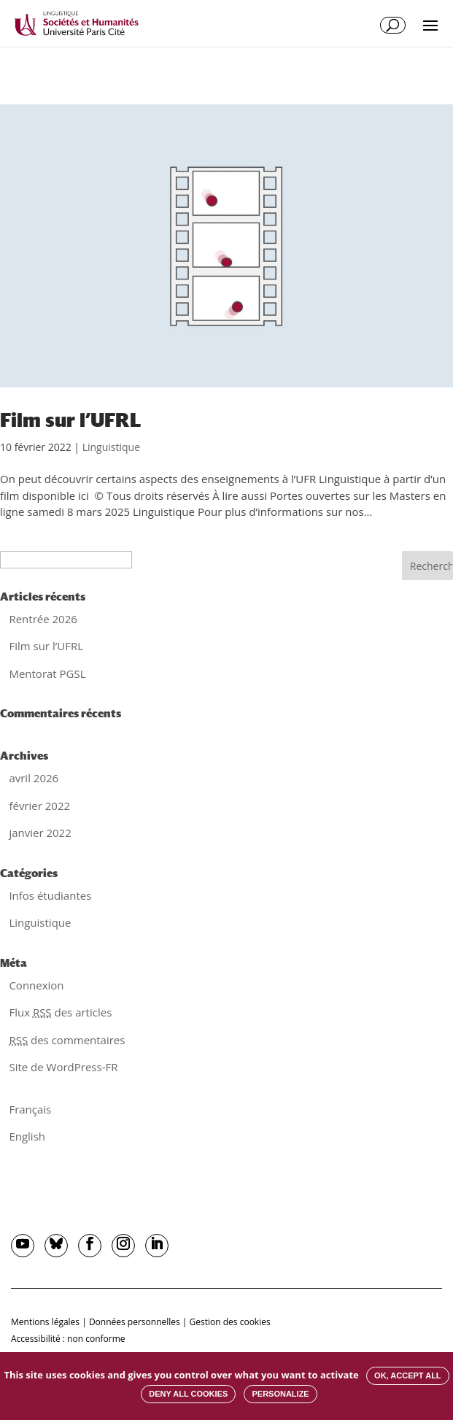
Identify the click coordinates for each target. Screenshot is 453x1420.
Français (30, 1109)
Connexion (36, 985)
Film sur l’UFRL (70, 420)
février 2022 (39, 805)
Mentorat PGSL (47, 673)
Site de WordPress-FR (63, 1067)
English (27, 1136)
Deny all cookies (188, 1393)
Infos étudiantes (50, 895)
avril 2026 (33, 778)
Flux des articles (60, 1012)
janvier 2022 (40, 832)
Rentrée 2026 (43, 618)
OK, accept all (407, 1375)
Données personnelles (134, 1322)
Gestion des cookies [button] (230, 1322)
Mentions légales (45, 1322)
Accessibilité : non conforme (68, 1338)
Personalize (280, 1393)
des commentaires (67, 1040)
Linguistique (111, 447)
